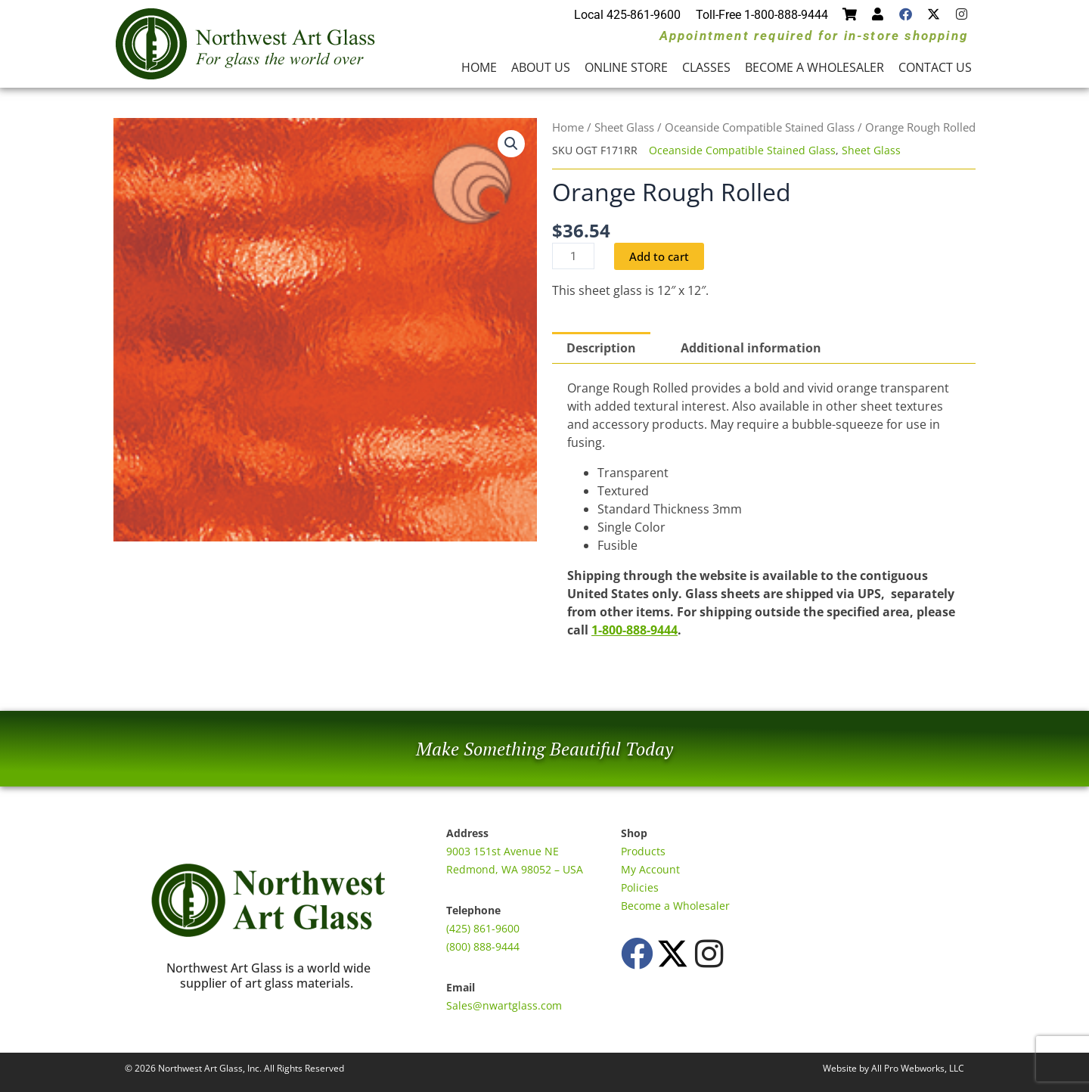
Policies (640, 887)
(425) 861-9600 (483, 928)
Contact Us (935, 67)
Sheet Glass (624, 127)
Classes (706, 67)
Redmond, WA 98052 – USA (514, 869)
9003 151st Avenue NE (502, 851)
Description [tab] (601, 348)
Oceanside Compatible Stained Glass (760, 127)
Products (643, 851)
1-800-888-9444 (634, 630)
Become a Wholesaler (814, 67)
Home (479, 67)
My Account (650, 869)
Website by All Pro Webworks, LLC (893, 1068)
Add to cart (662, 256)
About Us (540, 67)
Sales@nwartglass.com (504, 1005)
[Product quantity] (574, 256)
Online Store (626, 67)
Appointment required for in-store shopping (813, 35)
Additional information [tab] (751, 348)
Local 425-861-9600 (627, 15)
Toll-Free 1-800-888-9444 (762, 15)
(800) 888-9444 (483, 946)
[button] (511, 143)
